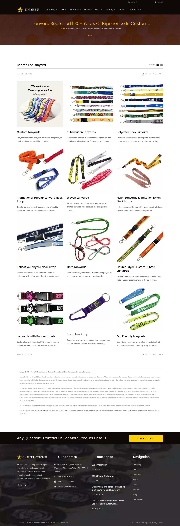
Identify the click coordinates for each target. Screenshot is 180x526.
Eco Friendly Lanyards (131, 336)
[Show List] (161, 64)
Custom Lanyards (28, 132)
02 (147, 74)
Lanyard (39, 411)
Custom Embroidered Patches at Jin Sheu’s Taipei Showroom (108, 488)
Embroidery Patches (120, 411)
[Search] (142, 2)
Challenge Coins (77, 411)
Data (98, 9)
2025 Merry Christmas (103, 476)
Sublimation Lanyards (81, 132)
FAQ (121, 9)
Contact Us (134, 9)
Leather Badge (93, 411)
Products (75, 9)
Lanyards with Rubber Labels (36, 336)
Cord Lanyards (76, 267)
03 (150, 74)
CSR (63, 9)
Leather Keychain (143, 411)
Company (51, 9)
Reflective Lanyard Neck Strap (36, 267)
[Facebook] (18, 485)
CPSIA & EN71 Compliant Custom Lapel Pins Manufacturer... (108, 502)
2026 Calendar (99, 464)
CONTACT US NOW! (146, 438)
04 (153, 74)
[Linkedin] (25, 485)
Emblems (102, 411)
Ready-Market (157, 523)
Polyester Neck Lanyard (132, 132)
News (88, 9)
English (160, 2)
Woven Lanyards (78, 197)
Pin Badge (51, 411)
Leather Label (132, 411)
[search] (129, 2)
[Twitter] (21, 485)
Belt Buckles (109, 411)
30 (160, 74)
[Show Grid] (157, 64)
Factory (110, 9)
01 (143, 74)
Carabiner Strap (77, 334)
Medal (66, 411)
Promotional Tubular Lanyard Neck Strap (39, 199)
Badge (86, 411)
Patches (45, 411)
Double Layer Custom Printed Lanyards (136, 269)
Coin (70, 411)
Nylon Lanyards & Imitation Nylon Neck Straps (139, 199)
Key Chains (59, 411)
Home (90, 35)
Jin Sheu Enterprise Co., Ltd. (42, 522)
